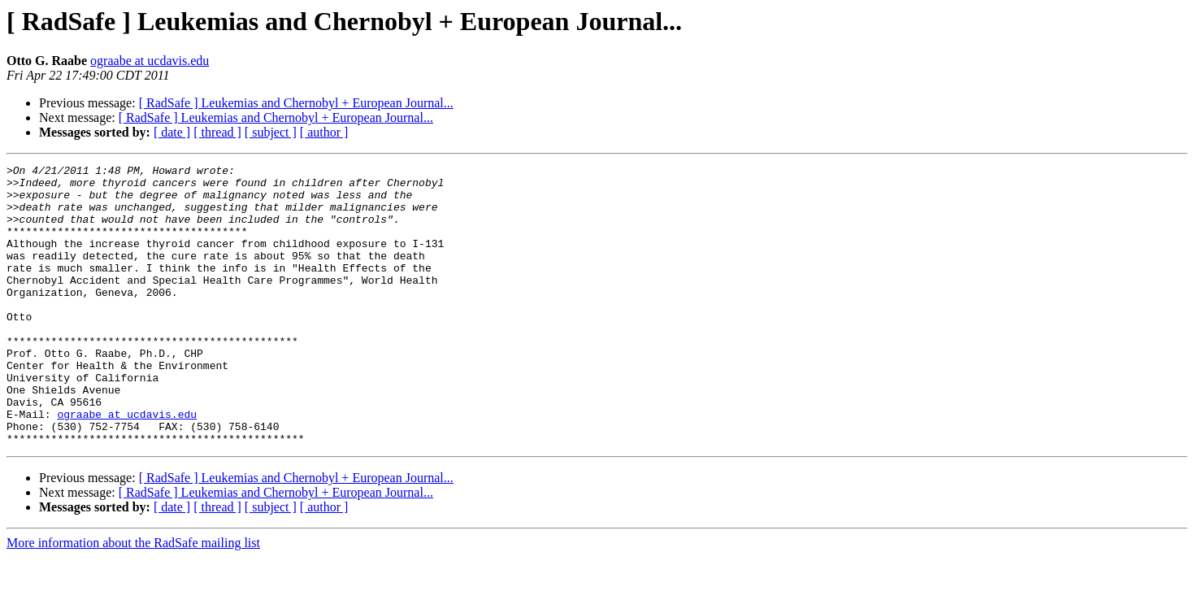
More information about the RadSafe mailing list (133, 599)
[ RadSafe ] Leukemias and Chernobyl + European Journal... (296, 103)
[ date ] (172, 132)
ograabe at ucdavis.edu (149, 60)
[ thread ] (217, 132)
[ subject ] (271, 132)
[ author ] (324, 132)
